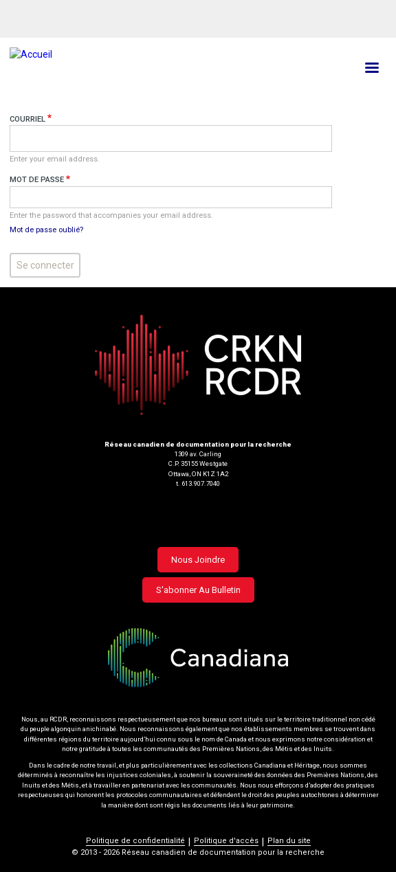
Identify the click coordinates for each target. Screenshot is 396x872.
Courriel (27, 119)
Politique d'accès (226, 840)
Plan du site (289, 840)
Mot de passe (37, 179)
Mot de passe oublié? (46, 229)
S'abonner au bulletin (198, 590)
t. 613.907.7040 (198, 483)
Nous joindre (198, 560)
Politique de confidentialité (135, 840)
